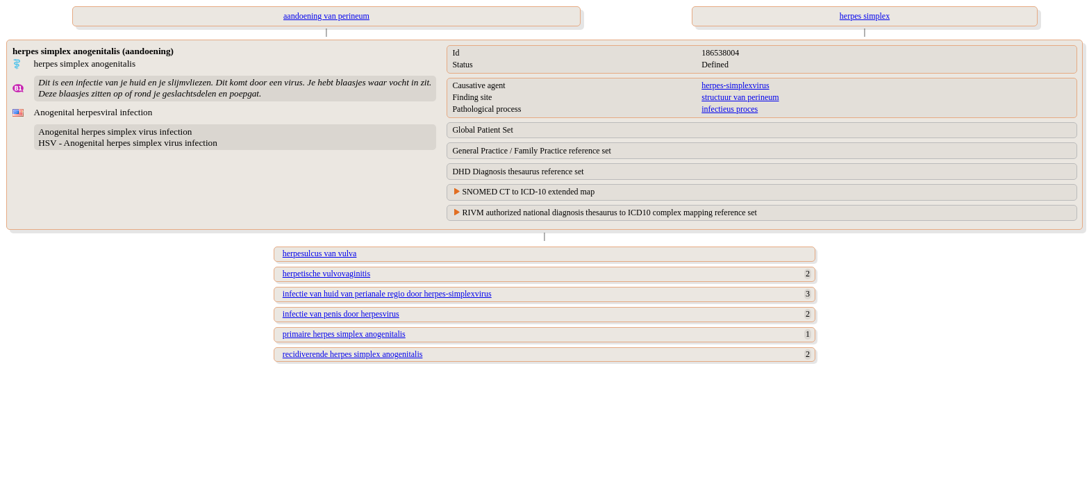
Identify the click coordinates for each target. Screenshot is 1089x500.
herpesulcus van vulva (320, 253)
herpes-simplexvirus (735, 85)
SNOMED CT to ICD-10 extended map (528, 192)
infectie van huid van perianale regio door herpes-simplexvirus (387, 294)
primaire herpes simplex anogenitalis (344, 334)
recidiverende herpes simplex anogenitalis (353, 354)
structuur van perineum (740, 97)
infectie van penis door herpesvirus (341, 314)
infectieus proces (729, 109)
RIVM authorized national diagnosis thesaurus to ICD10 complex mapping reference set (609, 212)
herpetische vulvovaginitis (326, 273)
